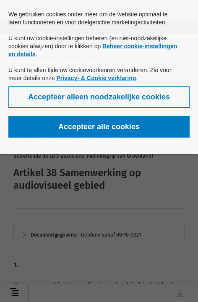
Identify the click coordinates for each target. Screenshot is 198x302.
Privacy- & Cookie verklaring (96, 78)
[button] (99, 97)
